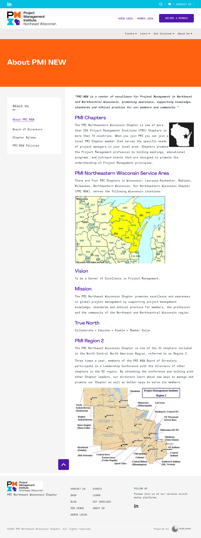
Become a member (176, 19)
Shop (73, 495)
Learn (145, 36)
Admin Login (122, 19)
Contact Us (183, 4)
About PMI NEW (23, 121)
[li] (9, 4)
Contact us (78, 489)
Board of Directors (28, 131)
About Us (185, 36)
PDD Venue (77, 508)
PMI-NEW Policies (26, 147)
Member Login (144, 19)
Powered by (161, 529)
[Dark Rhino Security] (181, 529)
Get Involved (164, 36)
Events (131, 36)
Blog (73, 501)
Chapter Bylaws (24, 139)
